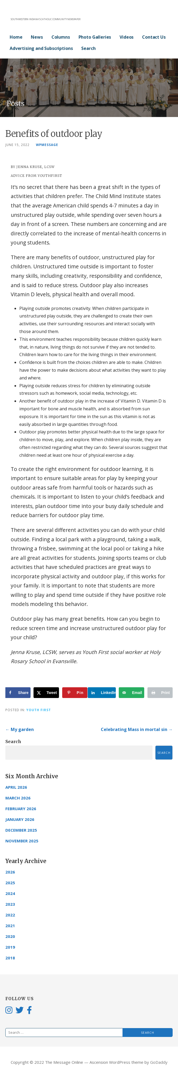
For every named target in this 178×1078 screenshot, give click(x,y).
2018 (10, 957)
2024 (10, 893)
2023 (10, 904)
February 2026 (20, 808)
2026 (10, 872)
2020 (10, 936)
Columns (60, 37)
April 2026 (16, 787)
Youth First (38, 710)
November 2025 (21, 840)
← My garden (19, 729)
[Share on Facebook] (18, 692)
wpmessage (47, 144)
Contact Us (153, 37)
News (37, 37)
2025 (10, 882)
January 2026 (19, 819)
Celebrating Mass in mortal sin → (137, 729)
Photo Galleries (95, 37)
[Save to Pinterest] (74, 692)
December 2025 (21, 830)
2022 (10, 915)
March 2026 (18, 798)
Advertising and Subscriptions (41, 48)
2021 (10, 925)
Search (88, 48)
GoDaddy (159, 1062)
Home (16, 37)
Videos (127, 37)
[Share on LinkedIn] (103, 692)
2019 (10, 947)
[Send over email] (131, 692)
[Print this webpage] (160, 692)
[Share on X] (46, 692)
